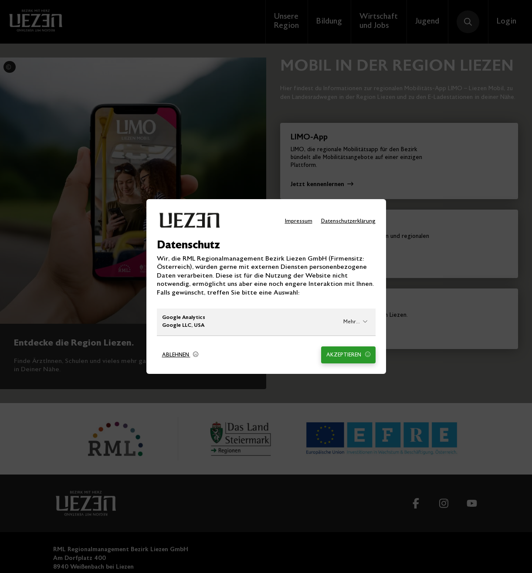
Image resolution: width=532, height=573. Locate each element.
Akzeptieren (348, 355)
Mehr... (355, 322)
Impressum (298, 221)
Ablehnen (180, 355)
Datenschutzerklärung (348, 221)
